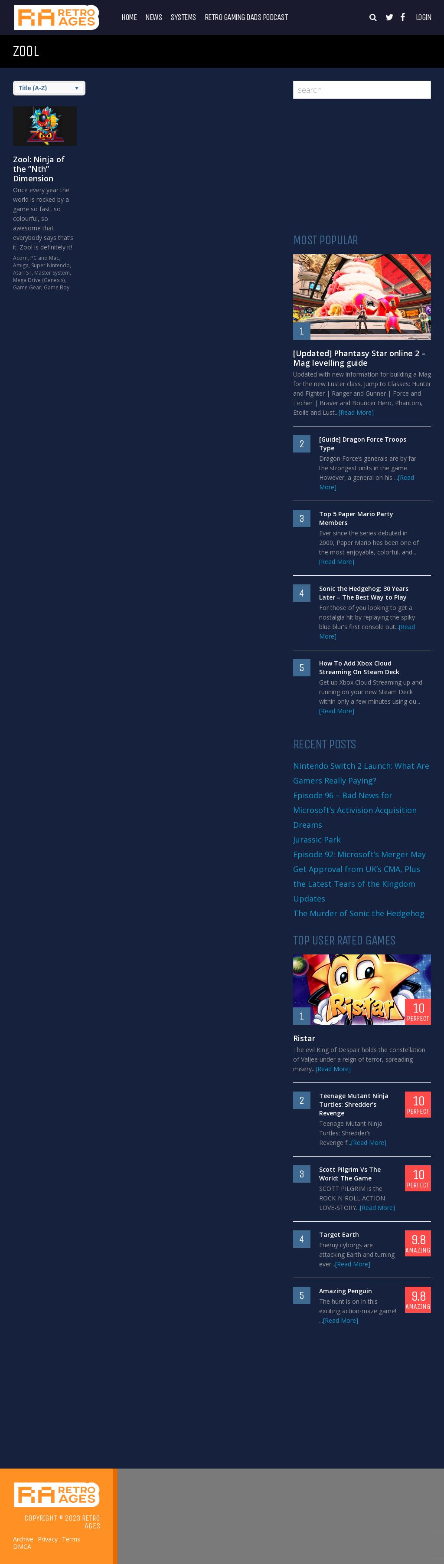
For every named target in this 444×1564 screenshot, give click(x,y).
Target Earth (339, 1234)
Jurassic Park (317, 839)
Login (423, 17)
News (153, 17)
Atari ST (22, 272)
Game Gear (27, 287)
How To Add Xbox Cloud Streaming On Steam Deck (359, 667)
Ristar (304, 1038)
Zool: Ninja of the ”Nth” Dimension (39, 169)
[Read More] (356, 412)
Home (129, 17)
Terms (71, 1539)
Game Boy (56, 287)
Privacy (48, 1539)
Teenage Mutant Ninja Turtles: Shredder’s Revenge (353, 1104)
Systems (183, 17)
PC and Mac (44, 258)
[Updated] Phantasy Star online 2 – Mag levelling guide (359, 358)
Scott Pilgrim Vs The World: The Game (350, 1173)
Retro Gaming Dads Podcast (246, 17)
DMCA (22, 1547)
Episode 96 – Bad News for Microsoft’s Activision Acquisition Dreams (355, 810)
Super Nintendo (50, 265)
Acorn (20, 258)
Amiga (21, 265)
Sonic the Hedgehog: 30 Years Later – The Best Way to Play (363, 592)
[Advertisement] (362, 166)
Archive (23, 1539)
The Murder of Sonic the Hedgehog (358, 913)
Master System (52, 272)
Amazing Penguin (345, 1291)
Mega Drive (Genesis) (39, 280)
